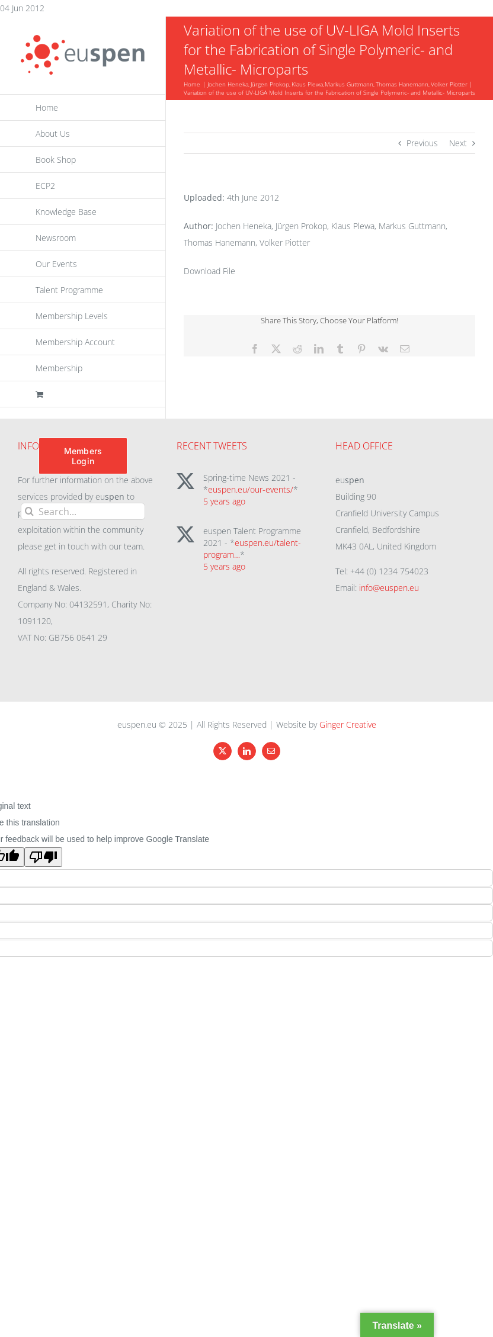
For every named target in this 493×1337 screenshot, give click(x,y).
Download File (209, 271)
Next (458, 143)
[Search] (29, 511)
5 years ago (224, 501)
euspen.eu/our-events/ (250, 489)
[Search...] (83, 511)
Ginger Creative (347, 724)
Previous (422, 143)
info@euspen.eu (389, 587)
